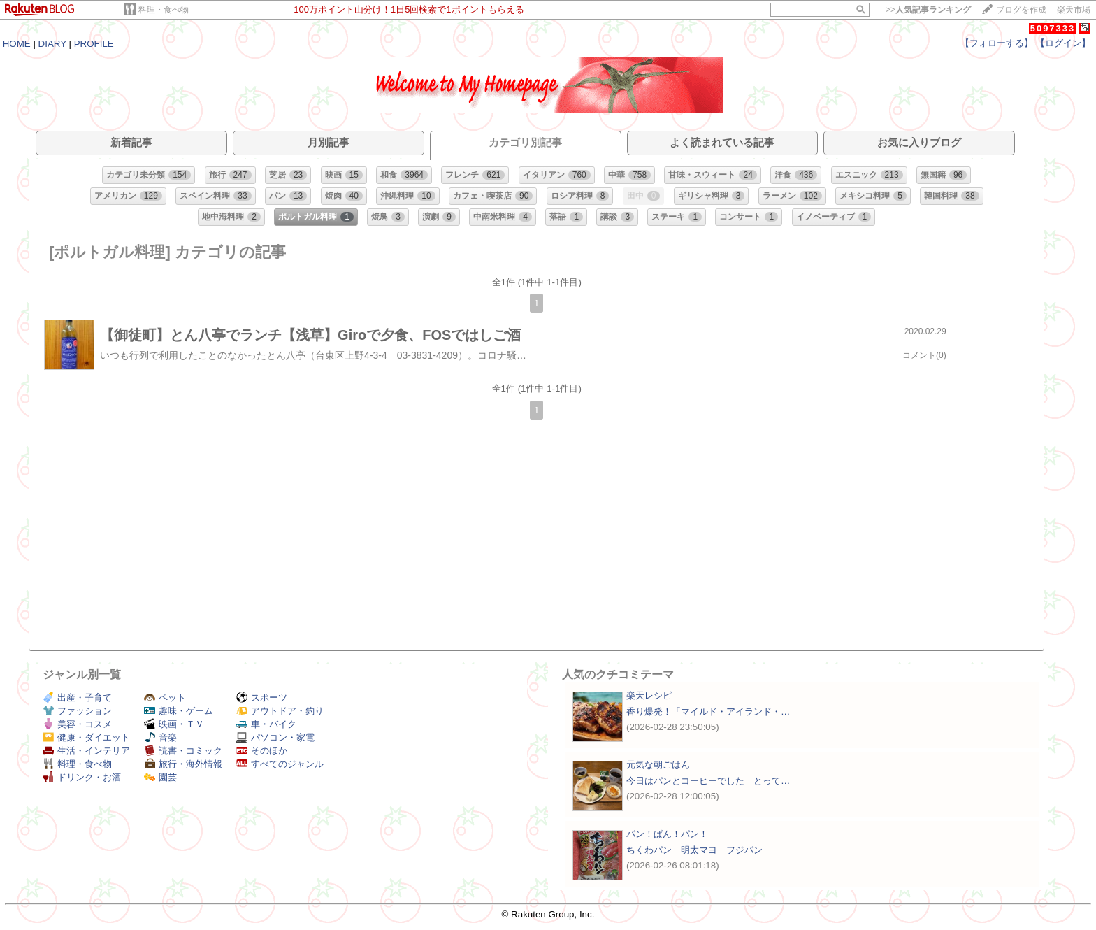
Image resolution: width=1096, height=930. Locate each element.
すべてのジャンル (280, 764)
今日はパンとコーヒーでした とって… (708, 780)
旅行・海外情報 (183, 764)
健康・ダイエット (86, 737)
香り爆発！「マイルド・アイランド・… (708, 711)
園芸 (160, 777)
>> (928, 10)
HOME (17, 43)
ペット (165, 697)
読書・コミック (183, 750)
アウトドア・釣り (280, 711)
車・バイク (266, 724)
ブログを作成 (1021, 10)
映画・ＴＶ (174, 724)
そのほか (261, 750)
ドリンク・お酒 (82, 777)
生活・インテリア (86, 750)
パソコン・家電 (275, 737)
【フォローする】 (996, 43)
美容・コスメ (77, 724)
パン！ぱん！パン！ (667, 834)
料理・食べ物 (163, 10)
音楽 (160, 737)
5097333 (1053, 28)
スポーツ (261, 697)
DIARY (52, 43)
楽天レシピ (649, 695)
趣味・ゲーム (178, 711)
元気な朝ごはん (658, 764)
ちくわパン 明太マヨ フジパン (694, 850)
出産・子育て (77, 697)
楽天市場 (1073, 10)
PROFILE (94, 43)
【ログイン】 (1063, 43)
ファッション (77, 711)
